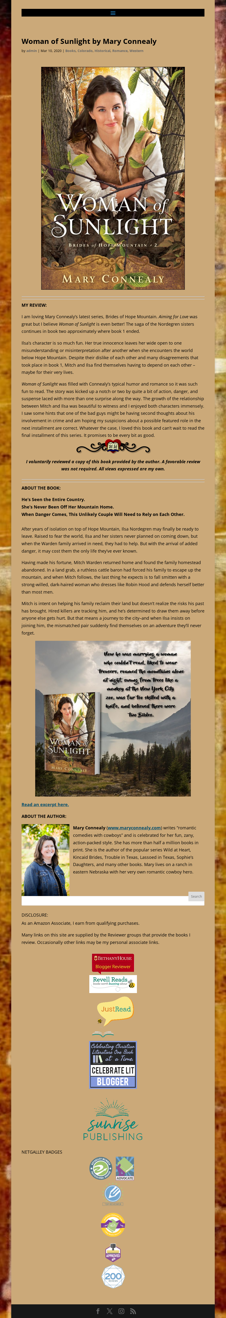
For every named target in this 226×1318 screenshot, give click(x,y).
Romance (120, 50)
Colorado (85, 50)
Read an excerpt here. (45, 804)
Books (70, 50)
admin (31, 50)
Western (136, 50)
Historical (102, 50)
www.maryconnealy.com (134, 828)
